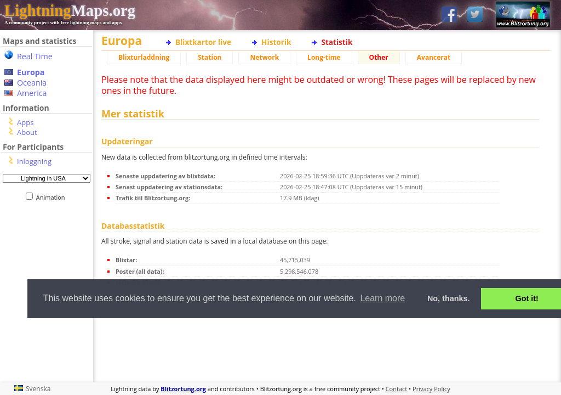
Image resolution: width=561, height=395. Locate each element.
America (32, 93)
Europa (30, 72)
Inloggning (34, 161)
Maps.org (69, 10)
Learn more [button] (382, 298)
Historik (276, 42)
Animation (53, 197)
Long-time (323, 57)
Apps (25, 122)
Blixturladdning (143, 57)
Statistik (336, 42)
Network (264, 57)
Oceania (32, 82)
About (27, 132)
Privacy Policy (431, 389)
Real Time (35, 56)
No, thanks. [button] (448, 298)
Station (209, 57)
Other (378, 57)
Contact (397, 389)
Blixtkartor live (203, 42)
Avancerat (433, 57)
